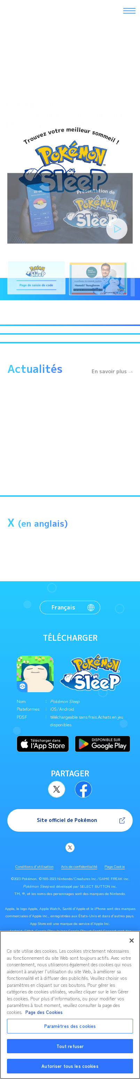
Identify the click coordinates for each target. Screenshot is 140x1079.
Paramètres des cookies (70, 1030)
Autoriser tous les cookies (69, 1070)
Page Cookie (114, 866)
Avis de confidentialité (79, 866)
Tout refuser (70, 1050)
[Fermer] (131, 944)
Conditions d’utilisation (34, 866)
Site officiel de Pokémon (67, 820)
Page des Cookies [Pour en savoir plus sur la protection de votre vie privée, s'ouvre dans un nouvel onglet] (44, 1016)
